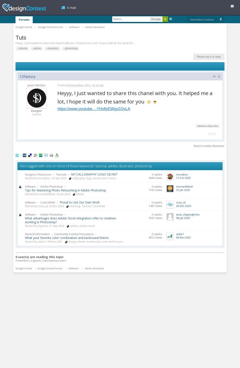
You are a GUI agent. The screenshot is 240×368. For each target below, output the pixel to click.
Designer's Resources (38, 174)
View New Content (202, 20)
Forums (24, 20)
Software (30, 186)
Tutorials (61, 174)
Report (212, 133)
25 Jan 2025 (183, 190)
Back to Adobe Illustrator (209, 146)
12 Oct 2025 (183, 178)
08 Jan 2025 (183, 218)
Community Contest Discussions (73, 234)
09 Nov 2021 (183, 237)
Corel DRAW (47, 202)
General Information (37, 234)
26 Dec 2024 (183, 206)
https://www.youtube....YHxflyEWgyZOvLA (93, 109)
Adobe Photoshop (51, 186)
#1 (216, 76)
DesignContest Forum (49, 268)
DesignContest (24, 8)
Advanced (170, 19)
